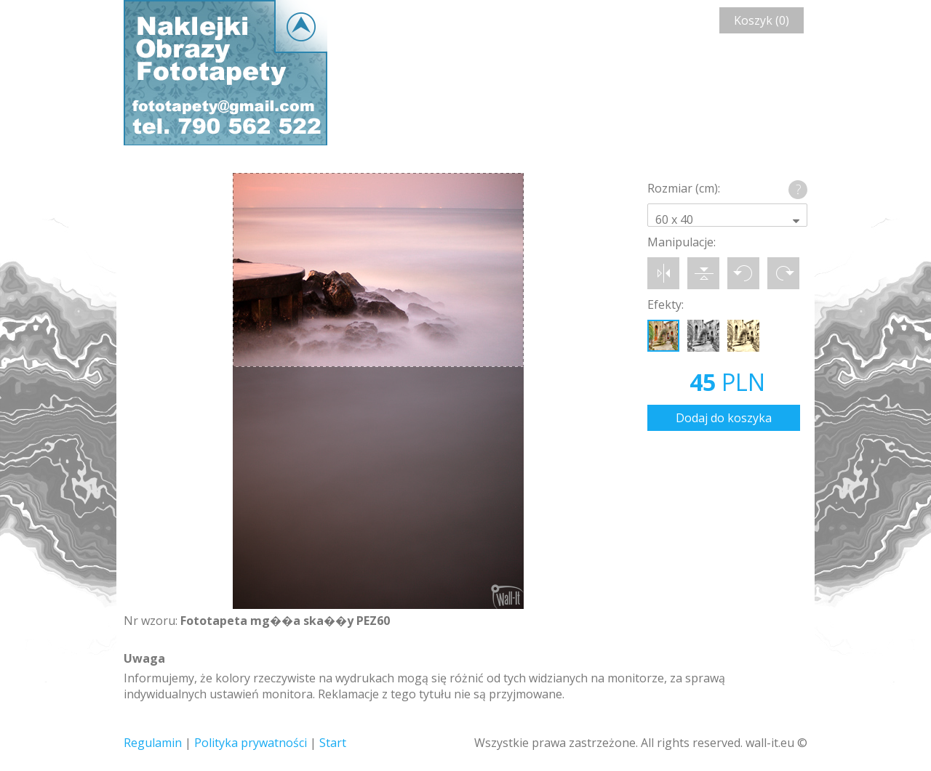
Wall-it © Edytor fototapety (225, 72)
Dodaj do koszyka (724, 418)
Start (332, 743)
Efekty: (665, 304)
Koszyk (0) (761, 20)
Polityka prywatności (250, 743)
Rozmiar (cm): (683, 188)
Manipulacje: (681, 242)
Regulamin (153, 743)
